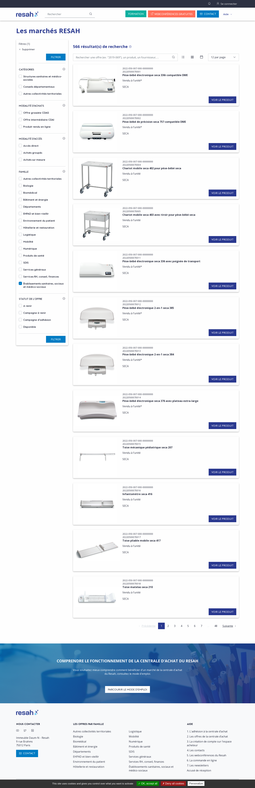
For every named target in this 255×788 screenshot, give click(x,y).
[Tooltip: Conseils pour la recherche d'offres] (130, 47)
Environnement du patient (39, 220)
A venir (27, 305)
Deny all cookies (173, 783)
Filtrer (56, 57)
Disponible (29, 326)
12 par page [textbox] (218, 57)
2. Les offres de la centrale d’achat (207, 736)
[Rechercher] (90, 14)
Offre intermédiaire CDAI (38, 119)
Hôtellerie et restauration (38, 227)
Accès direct (31, 145)
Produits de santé (33, 255)
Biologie (28, 185)
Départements (32, 206)
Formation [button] (136, 13)
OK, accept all (147, 783)
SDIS (26, 262)
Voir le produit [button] (222, 99)
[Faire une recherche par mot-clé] (125, 57)
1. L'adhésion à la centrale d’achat (207, 731)
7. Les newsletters (198, 765)
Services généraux (34, 269)
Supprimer (28, 49)
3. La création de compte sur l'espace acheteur (209, 743)
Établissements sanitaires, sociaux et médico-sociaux (43, 285)
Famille (23, 171)
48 (215, 626)
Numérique (30, 248)
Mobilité (28, 241)
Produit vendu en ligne (37, 126)
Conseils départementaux (39, 86)
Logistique (29, 234)
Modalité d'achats (31, 105)
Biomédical (30, 192)
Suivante (227, 626)
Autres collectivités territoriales (42, 93)
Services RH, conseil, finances (41, 276)
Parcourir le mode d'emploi (127, 689)
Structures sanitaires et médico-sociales (42, 78)
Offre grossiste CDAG (36, 112)
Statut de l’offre (30, 298)
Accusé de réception (199, 770)
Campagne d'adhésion (37, 319)
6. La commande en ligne (202, 760)
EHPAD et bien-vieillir (36, 213)
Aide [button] (226, 14)
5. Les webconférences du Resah (206, 755)
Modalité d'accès (30, 138)
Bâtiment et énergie (35, 199)
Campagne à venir (34, 312)
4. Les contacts (196, 750)
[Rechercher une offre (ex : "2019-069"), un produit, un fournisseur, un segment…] (70, 14)
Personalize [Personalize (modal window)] (196, 783)
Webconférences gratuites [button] (172, 14)
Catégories (26, 69)
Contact (208, 14)
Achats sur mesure (34, 159)
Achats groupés (32, 152)
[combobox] (223, 57)
